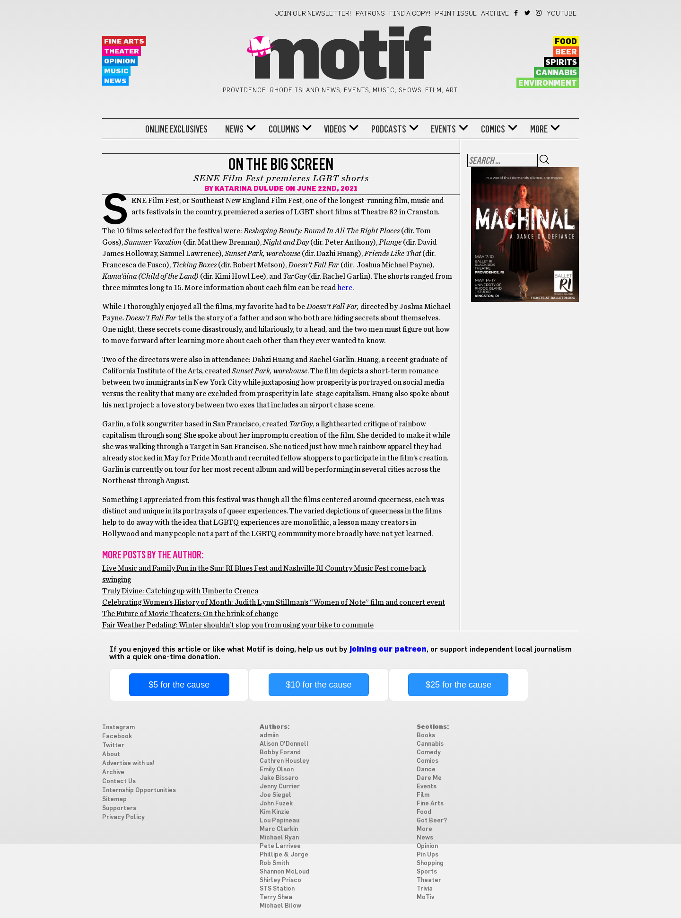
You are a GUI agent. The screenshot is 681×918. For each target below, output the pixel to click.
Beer (566, 52)
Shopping (430, 863)
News (115, 81)
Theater (121, 51)
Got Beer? (432, 821)
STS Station (277, 889)
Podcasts (388, 129)
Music (116, 71)
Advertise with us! (128, 763)
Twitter (528, 13)
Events (443, 129)
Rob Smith (274, 863)
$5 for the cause (179, 684)
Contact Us (119, 781)
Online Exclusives (176, 129)
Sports (427, 872)
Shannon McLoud (284, 872)
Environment (547, 83)
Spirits (561, 62)
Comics (493, 129)
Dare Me (429, 778)
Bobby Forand (280, 753)
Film (423, 795)
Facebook (516, 13)
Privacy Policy (123, 817)
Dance (426, 770)
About (111, 754)
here (344, 287)
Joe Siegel (275, 795)
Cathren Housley (284, 761)
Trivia (425, 889)
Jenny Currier (280, 787)
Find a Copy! (410, 13)
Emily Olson (277, 770)
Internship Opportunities (139, 790)
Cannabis (556, 73)
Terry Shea (276, 897)
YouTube (561, 13)
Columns (284, 129)
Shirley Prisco (280, 880)
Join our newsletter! (313, 13)
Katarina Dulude (249, 188)
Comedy (429, 753)
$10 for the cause (319, 684)
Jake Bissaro (279, 778)
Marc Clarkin (279, 829)
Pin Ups (427, 855)
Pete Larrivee (280, 846)
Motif (340, 57)
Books (426, 736)
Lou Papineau (279, 821)
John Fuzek (276, 804)
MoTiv (425, 897)
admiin (269, 736)
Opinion (120, 61)
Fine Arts (124, 41)
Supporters (119, 808)
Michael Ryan (279, 838)
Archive (495, 13)
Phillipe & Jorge (284, 855)
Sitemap (114, 799)
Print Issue (456, 13)
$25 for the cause (458, 684)
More (539, 129)
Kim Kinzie (274, 812)
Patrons (370, 13)
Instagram (539, 13)
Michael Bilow (280, 906)
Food (566, 41)
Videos (335, 129)
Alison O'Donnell (284, 744)
